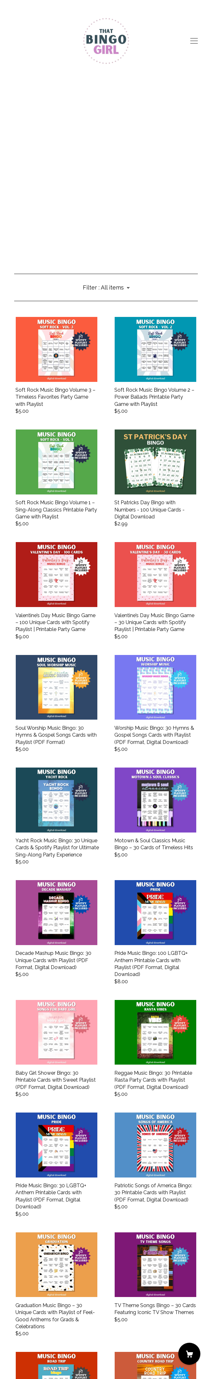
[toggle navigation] (194, 41)
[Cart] (189, 1354)
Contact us (27, 1337)
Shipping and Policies (38, 1344)
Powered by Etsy (34, 1361)
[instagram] (26, 1326)
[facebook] (16, 1326)
